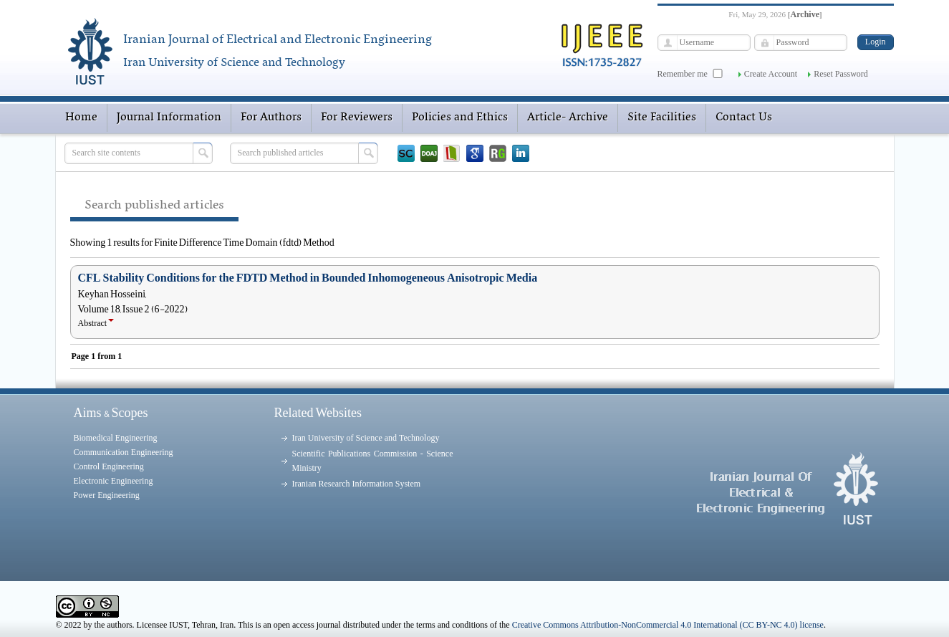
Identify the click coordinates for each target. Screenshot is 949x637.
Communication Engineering (123, 452)
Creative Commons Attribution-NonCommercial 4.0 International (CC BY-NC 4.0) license (668, 625)
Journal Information (169, 117)
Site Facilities (661, 117)
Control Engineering (109, 466)
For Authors (271, 117)
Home (81, 117)
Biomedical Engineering (116, 438)
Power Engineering (107, 495)
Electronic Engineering (113, 481)
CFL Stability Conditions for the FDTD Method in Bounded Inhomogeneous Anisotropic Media (308, 278)
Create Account (770, 74)
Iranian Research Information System (356, 484)
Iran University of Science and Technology (366, 438)
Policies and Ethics (460, 117)
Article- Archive (567, 117)
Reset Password (841, 74)
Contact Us (744, 117)
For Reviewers (356, 117)
